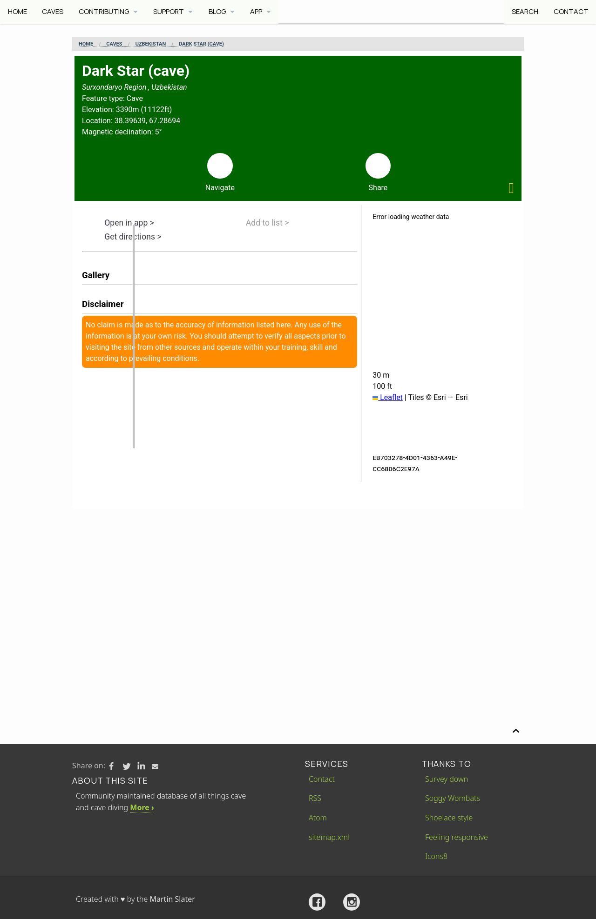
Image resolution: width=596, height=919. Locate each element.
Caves (53, 11)
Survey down (446, 779)
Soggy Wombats (452, 798)
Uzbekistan (150, 44)
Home (17, 11)
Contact (570, 11)
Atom (318, 817)
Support (170, 11)
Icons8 (436, 856)
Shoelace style (449, 817)
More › (142, 807)
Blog (218, 11)
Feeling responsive (456, 837)
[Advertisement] (298, 578)
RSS (315, 798)
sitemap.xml (329, 837)
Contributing (104, 11)
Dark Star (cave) (201, 44)
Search (524, 11)
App (258, 11)
